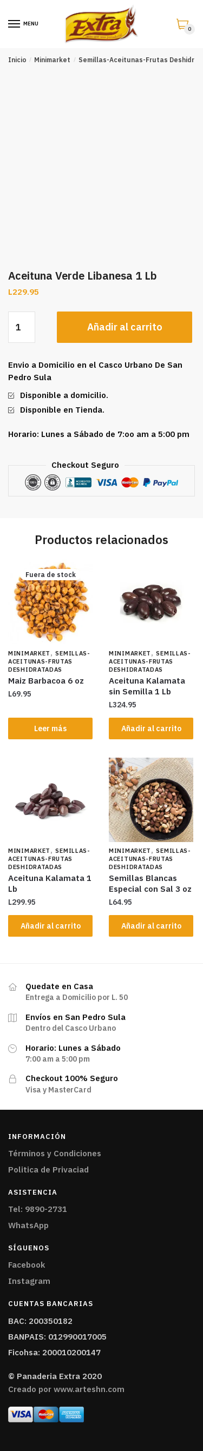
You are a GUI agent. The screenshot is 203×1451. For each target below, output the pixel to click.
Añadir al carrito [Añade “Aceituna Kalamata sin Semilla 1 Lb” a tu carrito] (151, 728)
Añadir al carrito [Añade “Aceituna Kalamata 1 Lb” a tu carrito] (51, 926)
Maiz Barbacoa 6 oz (46, 680)
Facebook (26, 1265)
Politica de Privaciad (48, 1169)
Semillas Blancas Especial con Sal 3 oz (150, 883)
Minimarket (52, 60)
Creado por (66, 1389)
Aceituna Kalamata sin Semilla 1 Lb (147, 686)
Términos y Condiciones (54, 1153)
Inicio (17, 60)
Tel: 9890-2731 (37, 1209)
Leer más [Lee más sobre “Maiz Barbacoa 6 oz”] (50, 728)
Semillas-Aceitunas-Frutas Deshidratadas (49, 661)
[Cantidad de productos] (21, 327)
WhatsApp (28, 1225)
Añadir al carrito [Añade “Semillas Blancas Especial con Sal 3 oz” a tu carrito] (151, 926)
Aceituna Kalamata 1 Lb (49, 883)
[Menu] (14, 24)
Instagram (29, 1281)
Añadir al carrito (124, 327)
